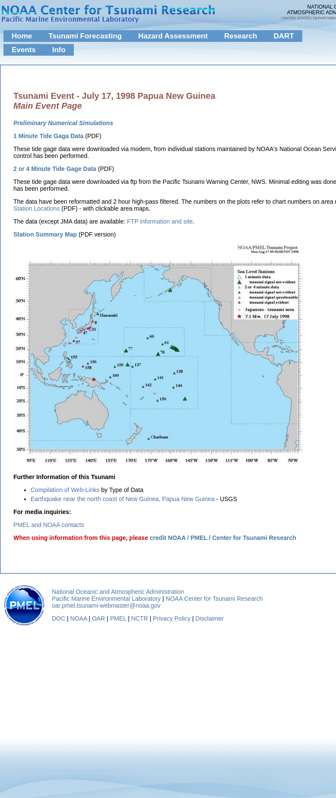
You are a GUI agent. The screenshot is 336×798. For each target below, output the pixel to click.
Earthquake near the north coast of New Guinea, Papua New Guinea (123, 498)
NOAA (78, 618)
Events (24, 50)
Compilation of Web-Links (65, 489)
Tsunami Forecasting (85, 36)
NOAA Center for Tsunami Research (214, 598)
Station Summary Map (45, 234)
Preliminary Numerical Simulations (63, 123)
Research (240, 36)
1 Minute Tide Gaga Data (48, 135)
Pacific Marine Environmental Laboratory (106, 598)
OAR (98, 618)
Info (59, 50)
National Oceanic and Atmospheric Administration (118, 591)
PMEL (118, 618)
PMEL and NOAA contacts (48, 524)
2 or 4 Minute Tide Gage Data (54, 168)
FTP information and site (160, 221)
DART (283, 36)
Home (22, 36)
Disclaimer (210, 618)
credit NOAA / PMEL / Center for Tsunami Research (223, 537)
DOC (58, 618)
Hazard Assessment (173, 36)
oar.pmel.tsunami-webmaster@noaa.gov (106, 605)
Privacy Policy (171, 618)
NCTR (139, 618)
